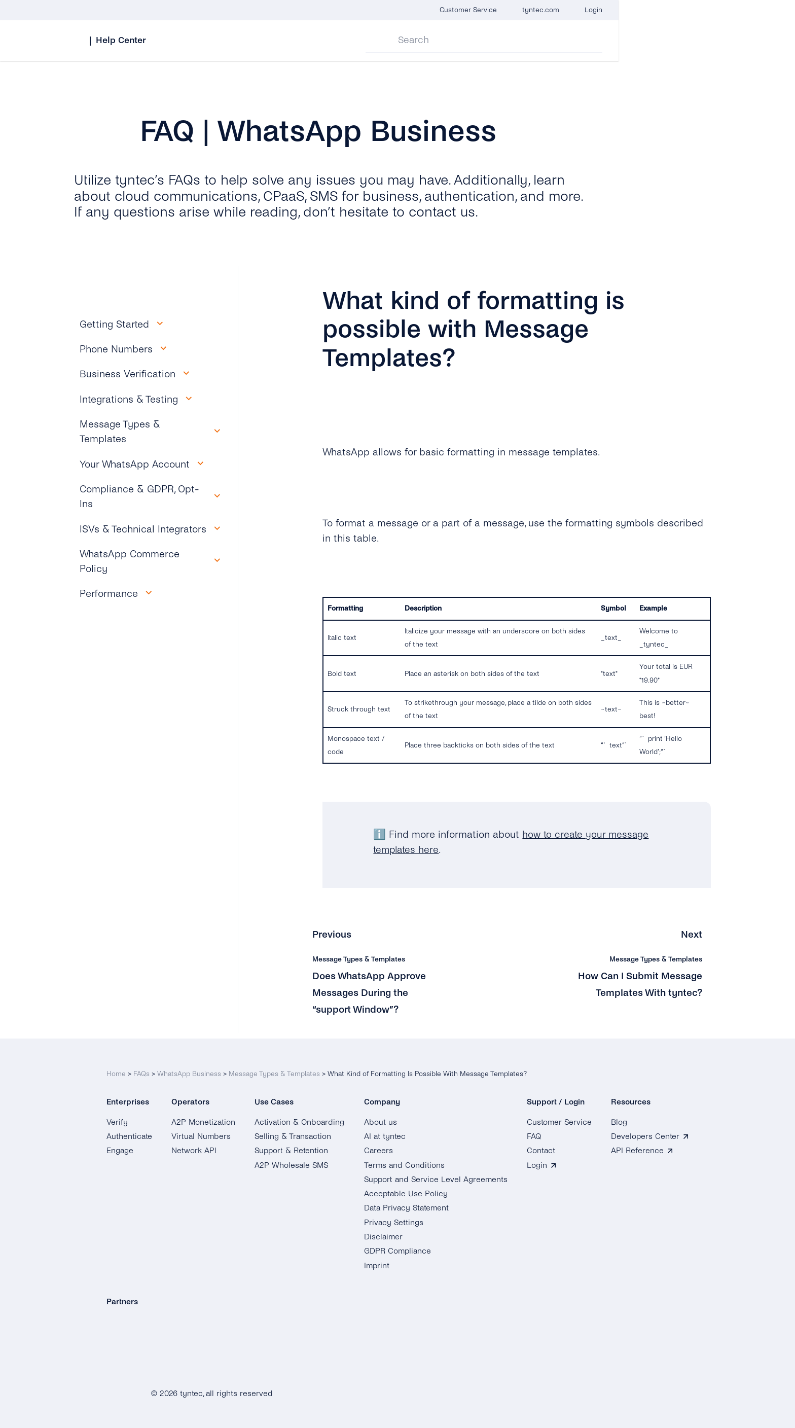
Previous (332, 934)
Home (116, 1068)
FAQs (141, 1068)
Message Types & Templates (274, 1068)
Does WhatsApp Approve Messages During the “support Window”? (370, 992)
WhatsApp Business (189, 1068)
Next (691, 934)
